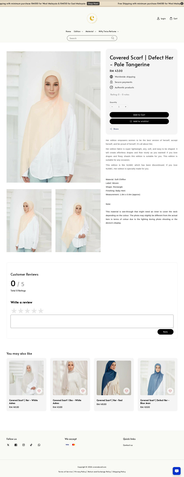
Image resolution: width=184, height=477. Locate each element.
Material (90, 31)
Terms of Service (65, 471)
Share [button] (114, 129)
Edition (77, 31)
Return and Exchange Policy (99, 471)
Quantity (113, 102)
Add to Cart (139, 114)
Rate (165, 331)
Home (68, 31)
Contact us (128, 445)
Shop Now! (95, 3)
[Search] (113, 38)
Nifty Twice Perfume (107, 31)
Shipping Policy (119, 471)
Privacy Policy (80, 471)
